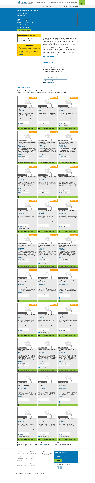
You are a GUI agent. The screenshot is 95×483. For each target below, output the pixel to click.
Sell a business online (49, 80)
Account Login (33, 460)
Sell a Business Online (43, 444)
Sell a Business (60, 2)
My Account (75, 6)
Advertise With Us (33, 453)
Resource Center (60, 6)
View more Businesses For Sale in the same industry (55, 79)
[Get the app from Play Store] (72, 478)
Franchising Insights (34, 456)
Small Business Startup (21, 465)
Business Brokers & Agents (22, 458)
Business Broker (21, 445)
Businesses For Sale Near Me (22, 453)
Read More (20, 119)
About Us (32, 451)
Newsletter (19, 462)
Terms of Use (32, 465)
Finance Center (53, 6)
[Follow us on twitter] (61, 467)
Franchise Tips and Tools (35, 455)
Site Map (32, 462)
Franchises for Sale (52, 2)
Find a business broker (49, 82)
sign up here (34, 92)
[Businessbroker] (25, 2)
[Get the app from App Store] (72, 470)
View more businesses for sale (50, 77)
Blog (70, 6)
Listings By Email (46, 6)
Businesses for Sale (41, 2)
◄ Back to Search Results (24, 30)
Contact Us (32, 458)
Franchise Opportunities (21, 455)
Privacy (31, 463)
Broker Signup (74, 2)
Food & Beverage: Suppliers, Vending (24, 27)
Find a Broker (67, 2)
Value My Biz (66, 6)
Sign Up (58, 460)
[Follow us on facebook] (58, 467)
